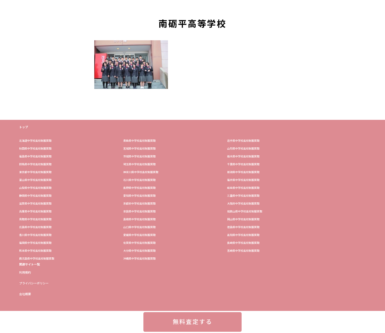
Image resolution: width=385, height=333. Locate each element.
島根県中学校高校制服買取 (139, 219)
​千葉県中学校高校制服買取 (243, 164)
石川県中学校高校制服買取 (139, 180)
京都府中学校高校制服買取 (139, 203)
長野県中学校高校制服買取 (139, 188)
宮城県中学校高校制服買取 (139, 148)
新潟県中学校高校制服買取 (243, 172)
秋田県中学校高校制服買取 (35, 148)
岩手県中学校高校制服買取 (243, 140)
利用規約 (25, 272)
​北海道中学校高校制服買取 (35, 140)
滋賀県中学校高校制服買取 (35, 203)
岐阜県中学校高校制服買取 (243, 188)
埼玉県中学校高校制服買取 (139, 164)
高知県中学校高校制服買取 (243, 235)
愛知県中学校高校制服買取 (139, 195)
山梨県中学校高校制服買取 (35, 188)
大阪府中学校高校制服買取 (243, 203)
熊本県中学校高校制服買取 (35, 251)
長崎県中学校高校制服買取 (243, 243)
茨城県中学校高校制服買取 (139, 156)
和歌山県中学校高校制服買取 (244, 211)
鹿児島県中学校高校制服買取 (36, 258)
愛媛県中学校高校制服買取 (139, 235)
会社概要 (25, 294)
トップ (23, 127)
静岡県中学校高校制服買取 (35, 195)
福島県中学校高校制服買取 (35, 156)
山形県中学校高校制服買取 (243, 148)
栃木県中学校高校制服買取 (243, 156)
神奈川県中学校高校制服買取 (140, 172)
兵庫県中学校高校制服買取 (35, 211)
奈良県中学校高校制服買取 (139, 211)
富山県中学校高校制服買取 (35, 180)
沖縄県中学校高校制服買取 (139, 258)
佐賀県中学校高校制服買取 (139, 243)
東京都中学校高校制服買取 (35, 172)
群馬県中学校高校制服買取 (35, 164)
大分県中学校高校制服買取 (139, 251)
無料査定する (192, 322)
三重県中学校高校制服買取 (243, 195)
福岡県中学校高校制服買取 (35, 243)
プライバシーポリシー (34, 283)
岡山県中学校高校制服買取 (243, 219)
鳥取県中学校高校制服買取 (35, 219)
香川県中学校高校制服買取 (35, 235)
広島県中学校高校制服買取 (35, 227)
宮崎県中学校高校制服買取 (243, 251)
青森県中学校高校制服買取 (139, 140)
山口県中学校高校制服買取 (139, 227)
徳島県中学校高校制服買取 (243, 227)
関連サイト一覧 (29, 264)
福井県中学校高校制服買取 (243, 180)
